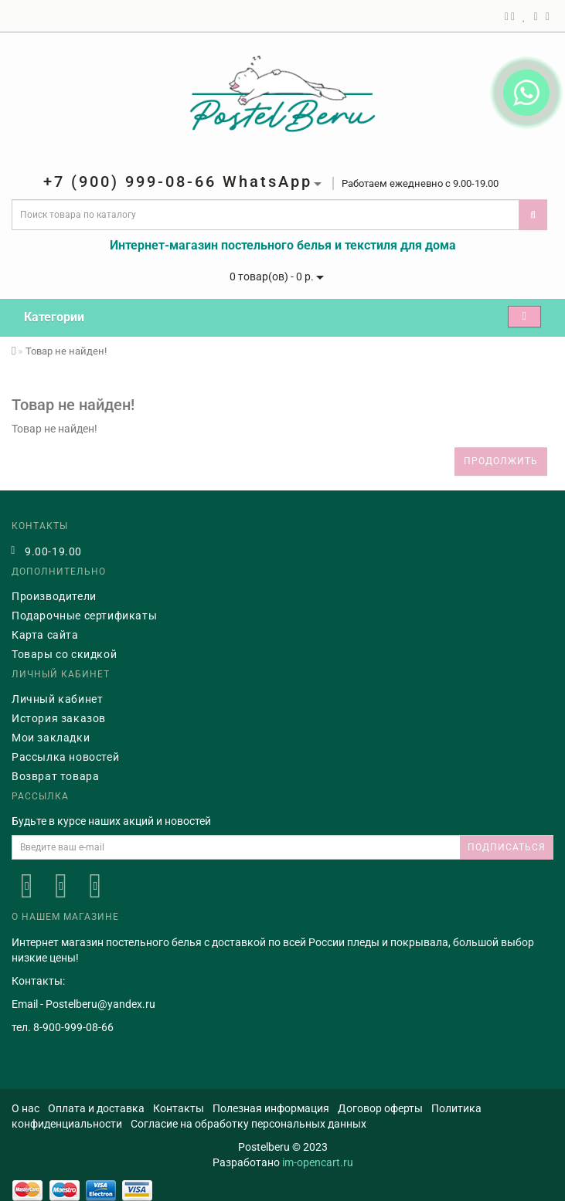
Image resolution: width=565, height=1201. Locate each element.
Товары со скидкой (64, 654)
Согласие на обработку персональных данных (248, 1124)
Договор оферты (380, 1108)
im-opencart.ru (317, 1162)
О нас (25, 1108)
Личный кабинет (57, 699)
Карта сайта (45, 635)
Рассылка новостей (65, 757)
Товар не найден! (66, 351)
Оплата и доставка (96, 1108)
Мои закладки (51, 737)
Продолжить (501, 461)
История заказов (59, 718)
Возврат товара (55, 776)
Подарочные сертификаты (84, 615)
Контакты (178, 1108)
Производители (54, 596)
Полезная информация (271, 1108)
